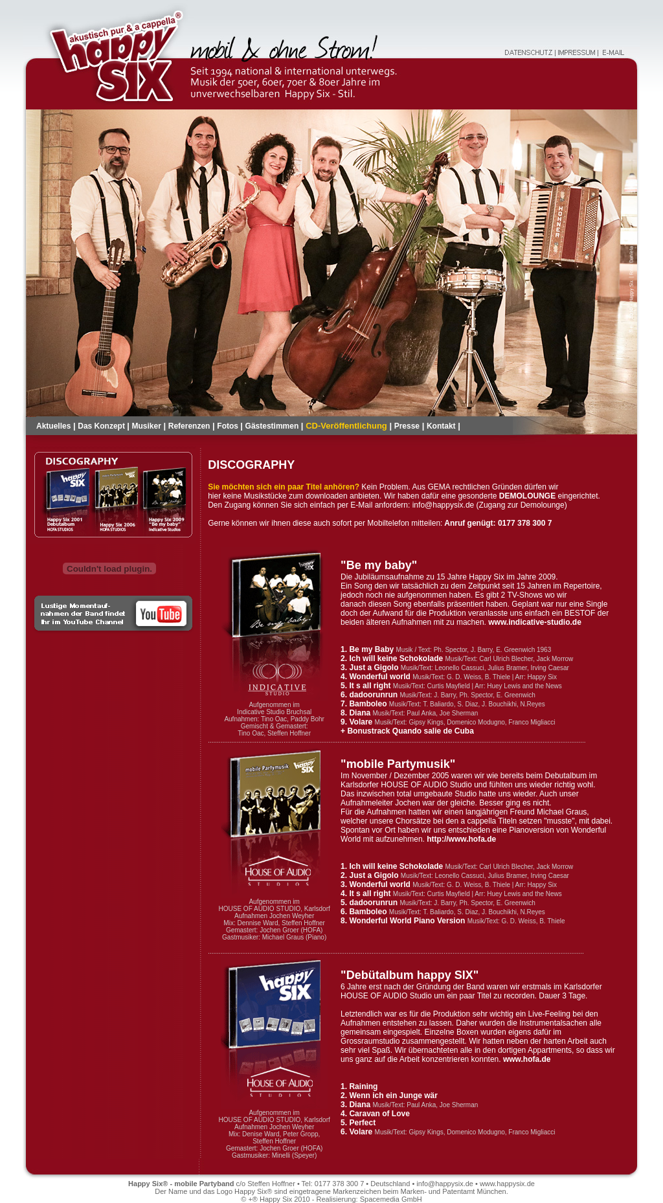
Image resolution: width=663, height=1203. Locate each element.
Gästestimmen (272, 426)
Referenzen (189, 426)
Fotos (228, 426)
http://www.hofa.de (461, 839)
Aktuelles (53, 426)
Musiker (146, 426)
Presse (407, 426)
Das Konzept (102, 426)
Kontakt (441, 426)
